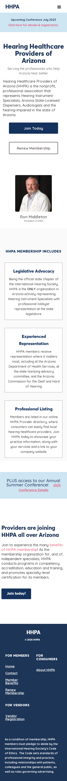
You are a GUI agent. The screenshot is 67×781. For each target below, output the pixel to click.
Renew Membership (33, 148)
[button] (59, 7)
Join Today (33, 128)
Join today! (16, 594)
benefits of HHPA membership (32, 547)
